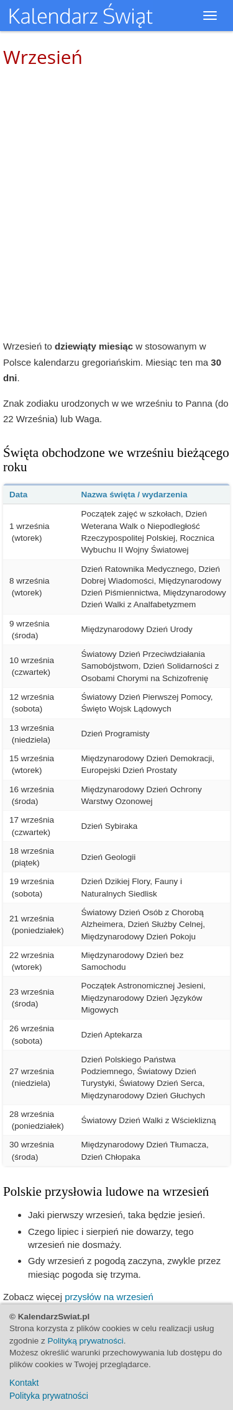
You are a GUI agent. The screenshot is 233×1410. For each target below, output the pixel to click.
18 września (31, 851)
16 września (31, 789)
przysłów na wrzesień (109, 1296)
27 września (31, 1071)
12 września (31, 697)
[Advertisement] (116, 203)
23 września (31, 991)
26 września (31, 1028)
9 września (29, 623)
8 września (29, 580)
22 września (31, 955)
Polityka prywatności (48, 1396)
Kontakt (24, 1383)
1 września (29, 526)
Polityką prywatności (86, 1340)
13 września (31, 728)
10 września (31, 660)
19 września (31, 881)
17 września (31, 820)
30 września (31, 1144)
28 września (31, 1114)
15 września (31, 758)
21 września (31, 918)
